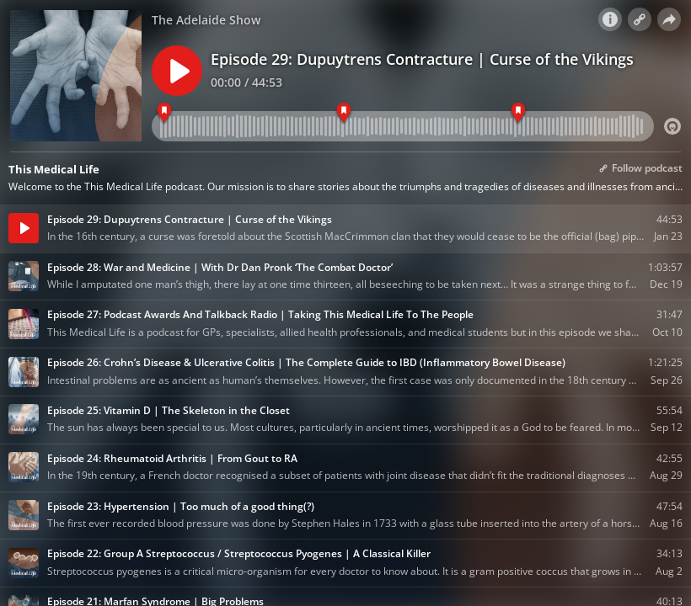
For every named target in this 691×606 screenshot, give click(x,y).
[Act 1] (164, 113)
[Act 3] (518, 113)
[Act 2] (344, 113)
